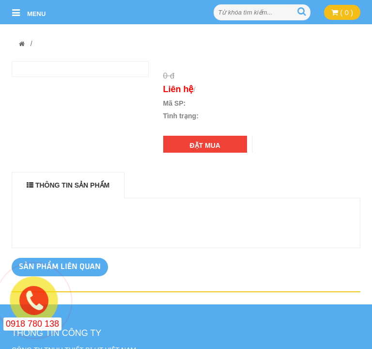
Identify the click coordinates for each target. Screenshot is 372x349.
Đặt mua (205, 145)
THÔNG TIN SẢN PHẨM (68, 185)
